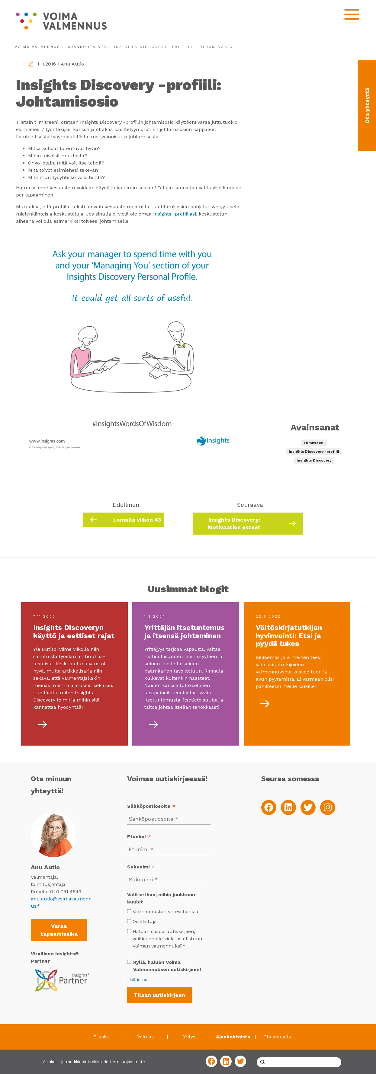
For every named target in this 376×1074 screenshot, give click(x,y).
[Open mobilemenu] (351, 14)
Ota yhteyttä (277, 1037)
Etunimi (139, 837)
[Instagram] (327, 807)
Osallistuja (145, 921)
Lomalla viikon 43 (137, 519)
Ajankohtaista (87, 47)
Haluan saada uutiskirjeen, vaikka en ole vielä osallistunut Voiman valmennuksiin (165, 939)
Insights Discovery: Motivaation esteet (234, 523)
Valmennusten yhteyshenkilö (166, 911)
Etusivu (102, 1037)
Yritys (189, 1037)
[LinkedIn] (288, 807)
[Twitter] (308, 807)
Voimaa (145, 1037)
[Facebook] (268, 807)
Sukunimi (141, 867)
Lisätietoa (137, 979)
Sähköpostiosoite (151, 807)
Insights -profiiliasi (174, 214)
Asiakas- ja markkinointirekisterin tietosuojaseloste (94, 1061)
